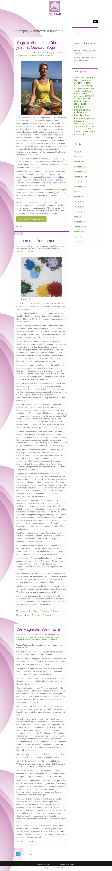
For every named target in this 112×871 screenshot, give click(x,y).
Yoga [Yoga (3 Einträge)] (92, 131)
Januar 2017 (79, 201)
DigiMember (63, 868)
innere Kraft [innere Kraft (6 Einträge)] (81, 101)
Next (30, 854)
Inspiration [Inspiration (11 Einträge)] (82, 104)
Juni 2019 (78, 181)
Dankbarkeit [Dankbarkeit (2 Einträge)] (79, 88)
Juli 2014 (77, 236)
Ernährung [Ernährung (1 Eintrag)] (87, 88)
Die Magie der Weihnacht (38, 629)
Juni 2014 (78, 241)
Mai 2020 (77, 151)
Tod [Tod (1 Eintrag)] (80, 126)
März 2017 (78, 191)
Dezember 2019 (80, 166)
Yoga (20, 227)
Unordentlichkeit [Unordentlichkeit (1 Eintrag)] (83, 129)
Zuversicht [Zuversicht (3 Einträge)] (79, 134)
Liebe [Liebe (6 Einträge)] (77, 118)
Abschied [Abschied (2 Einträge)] (78, 78)
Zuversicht (48, 615)
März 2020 (78, 156)
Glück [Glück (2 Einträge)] (76, 99)
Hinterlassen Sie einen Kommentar (41, 55)
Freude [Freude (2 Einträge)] (84, 93)
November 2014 (80, 221)
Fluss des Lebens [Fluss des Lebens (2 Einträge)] (84, 91)
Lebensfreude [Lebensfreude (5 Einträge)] (82, 109)
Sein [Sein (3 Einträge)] (85, 121)
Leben (54, 249)
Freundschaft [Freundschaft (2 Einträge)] (79, 96)
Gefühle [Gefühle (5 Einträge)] (89, 95)
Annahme (31, 249)
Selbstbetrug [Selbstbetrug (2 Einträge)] (79, 124)
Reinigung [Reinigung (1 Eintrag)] (92, 118)
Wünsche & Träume (39, 640)
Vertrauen (19, 251)
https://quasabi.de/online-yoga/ (52, 190)
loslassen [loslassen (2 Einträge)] (85, 118)
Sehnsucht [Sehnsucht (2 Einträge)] (78, 121)
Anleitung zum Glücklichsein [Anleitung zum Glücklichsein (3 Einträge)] (84, 79)
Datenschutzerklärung (45, 864)
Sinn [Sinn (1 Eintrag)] (86, 123)
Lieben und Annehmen (35, 240)
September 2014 (80, 226)
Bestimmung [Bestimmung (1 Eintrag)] (78, 86)
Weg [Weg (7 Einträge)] (87, 131)
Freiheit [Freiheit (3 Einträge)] (77, 93)
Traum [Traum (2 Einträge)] (88, 126)
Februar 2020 (79, 162)
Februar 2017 (79, 196)
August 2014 (79, 231)
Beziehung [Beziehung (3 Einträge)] (87, 86)
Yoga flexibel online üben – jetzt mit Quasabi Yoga (39, 45)
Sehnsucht (20, 640)
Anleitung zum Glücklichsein (28, 611)
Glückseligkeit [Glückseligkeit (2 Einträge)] (84, 99)
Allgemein (23, 55)
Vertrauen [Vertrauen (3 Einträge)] (78, 131)
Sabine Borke (46, 53)
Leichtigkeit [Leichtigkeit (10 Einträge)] (82, 115)
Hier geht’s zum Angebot (31, 219)
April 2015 (78, 216)
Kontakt (71, 864)
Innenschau (47, 249)
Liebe (59, 249)
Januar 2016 (79, 206)
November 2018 (80, 187)
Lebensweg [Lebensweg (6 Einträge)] (81, 112)
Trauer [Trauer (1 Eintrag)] (83, 126)
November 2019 (80, 172)
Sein (28, 615)
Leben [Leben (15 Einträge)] (79, 107)
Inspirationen (49, 637)
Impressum (61, 864)
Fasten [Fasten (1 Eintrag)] (93, 88)
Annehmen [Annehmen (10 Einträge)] (82, 83)
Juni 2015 (78, 211)
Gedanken (39, 249)
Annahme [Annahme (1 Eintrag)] (90, 80)
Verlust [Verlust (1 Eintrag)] (90, 129)
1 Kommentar (29, 251)
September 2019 (80, 176)
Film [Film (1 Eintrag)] (75, 91)
